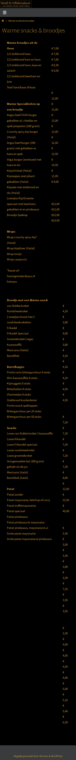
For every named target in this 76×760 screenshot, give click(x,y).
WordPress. (57, 756)
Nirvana (43, 756)
